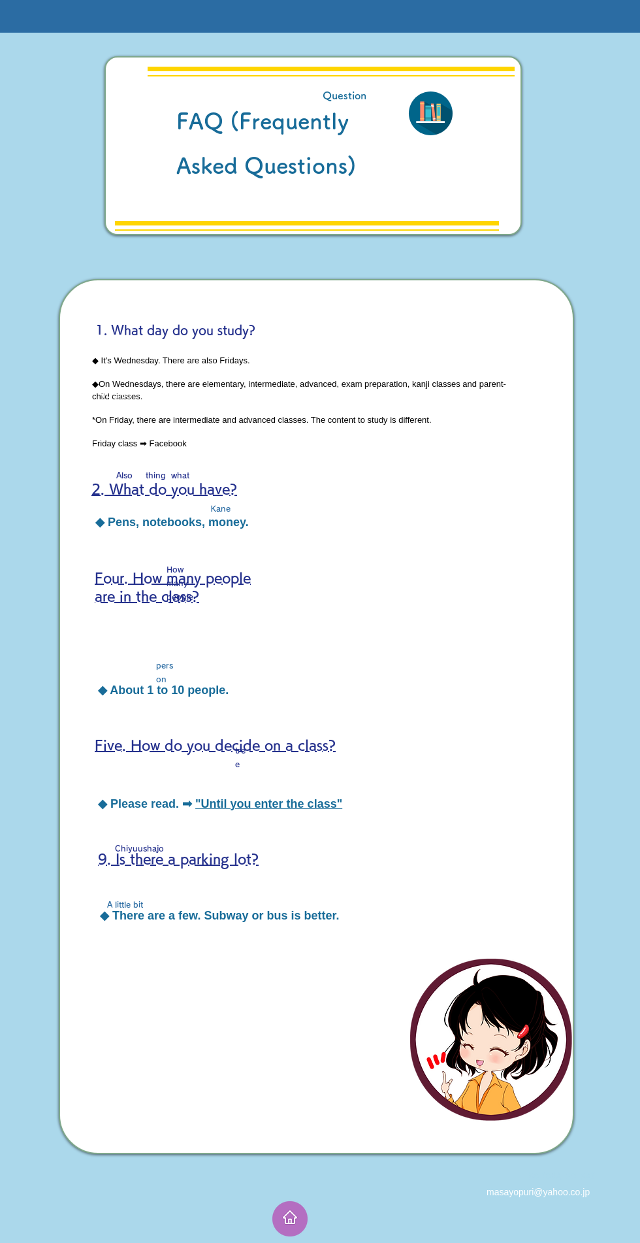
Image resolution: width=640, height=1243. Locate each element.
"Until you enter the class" (268, 803)
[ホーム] (290, 1218)
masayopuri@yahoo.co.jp (538, 1192)
